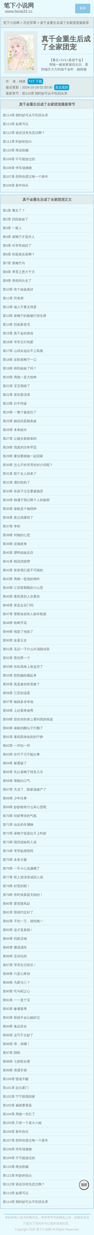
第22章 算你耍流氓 (16, 395)
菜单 (82, 8)
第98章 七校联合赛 (16, 1061)
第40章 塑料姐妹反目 (18, 552)
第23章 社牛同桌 (15, 403)
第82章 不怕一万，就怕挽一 (23, 921)
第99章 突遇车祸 (15, 1070)
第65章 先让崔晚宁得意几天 (23, 772)
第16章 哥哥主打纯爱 (18, 342)
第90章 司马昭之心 (16, 991)
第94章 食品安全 (15, 1026)
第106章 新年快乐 (16, 185)
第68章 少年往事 (15, 798)
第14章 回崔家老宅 (16, 324)
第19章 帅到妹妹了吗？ (20, 368)
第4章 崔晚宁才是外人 (19, 237)
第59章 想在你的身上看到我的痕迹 (28, 719)
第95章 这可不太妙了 (18, 1035)
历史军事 (29, 23)
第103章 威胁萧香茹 (17, 1105)
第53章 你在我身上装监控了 (23, 667)
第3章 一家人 (12, 228)
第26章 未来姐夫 (15, 430)
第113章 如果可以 (16, 124)
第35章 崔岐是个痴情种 (20, 509)
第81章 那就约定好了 (18, 912)
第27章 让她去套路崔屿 (20, 438)
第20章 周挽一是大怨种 (20, 377)
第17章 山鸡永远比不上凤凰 (23, 351)
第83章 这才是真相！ (18, 930)
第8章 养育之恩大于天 (19, 272)
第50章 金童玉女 (15, 640)
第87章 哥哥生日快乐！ (20, 965)
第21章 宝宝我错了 (16, 386)
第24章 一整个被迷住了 (20, 412)
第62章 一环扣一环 (16, 745)
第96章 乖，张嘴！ (16, 1044)
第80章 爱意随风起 (16, 903)
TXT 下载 (35, 81)
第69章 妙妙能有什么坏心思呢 (24, 807)
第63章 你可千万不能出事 (21, 754)
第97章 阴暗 (11, 1053)
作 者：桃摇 (16, 81)
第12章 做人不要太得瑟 (20, 307)
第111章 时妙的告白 (17, 141)
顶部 (84, 1185)
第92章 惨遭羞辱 (15, 1009)
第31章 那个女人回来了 (20, 474)
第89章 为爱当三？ (16, 982)
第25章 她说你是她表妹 (20, 421)
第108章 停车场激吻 (17, 168)
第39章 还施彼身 (15, 544)
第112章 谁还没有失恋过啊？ (24, 133)
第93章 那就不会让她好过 (21, 1017)
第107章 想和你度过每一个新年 (25, 176)
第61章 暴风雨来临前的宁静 (23, 737)
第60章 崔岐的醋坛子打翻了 (23, 728)
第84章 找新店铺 (15, 938)
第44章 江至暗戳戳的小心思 (23, 588)
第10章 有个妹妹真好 (18, 289)
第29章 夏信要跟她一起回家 (23, 456)
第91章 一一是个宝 (16, 1000)
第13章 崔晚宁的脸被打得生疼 (24, 316)
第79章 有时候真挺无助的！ (23, 895)
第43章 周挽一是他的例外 (21, 579)
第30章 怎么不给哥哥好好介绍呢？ (28, 465)
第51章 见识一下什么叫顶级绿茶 (26, 649)
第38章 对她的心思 (16, 535)
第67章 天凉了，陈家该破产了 (24, 789)
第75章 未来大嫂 (15, 860)
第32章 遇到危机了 (16, 482)
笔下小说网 (11, 23)
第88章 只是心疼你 (16, 974)
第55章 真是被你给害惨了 (21, 684)
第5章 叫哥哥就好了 (17, 245)
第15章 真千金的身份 (18, 333)
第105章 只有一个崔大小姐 (22, 1123)
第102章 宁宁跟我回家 (19, 1096)
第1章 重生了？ (14, 210)
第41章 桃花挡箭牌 (16, 561)
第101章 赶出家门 (16, 1088)
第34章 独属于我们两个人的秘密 (26, 500)
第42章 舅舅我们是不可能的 (23, 570)
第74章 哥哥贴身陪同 (18, 851)
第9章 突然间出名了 (17, 280)
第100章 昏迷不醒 (16, 1079)
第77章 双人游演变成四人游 (23, 877)
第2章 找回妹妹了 (15, 219)
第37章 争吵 (11, 526)
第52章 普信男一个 (16, 658)
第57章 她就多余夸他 (18, 702)
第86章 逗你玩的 (15, 956)
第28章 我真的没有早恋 (20, 447)
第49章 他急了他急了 (18, 631)
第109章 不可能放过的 (19, 159)
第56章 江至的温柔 (16, 693)
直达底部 (61, 87)
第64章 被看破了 (15, 763)
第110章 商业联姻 (16, 150)
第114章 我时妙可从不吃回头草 (25, 115)
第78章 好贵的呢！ (16, 886)
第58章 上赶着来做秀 (18, 710)
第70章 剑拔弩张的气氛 (20, 816)
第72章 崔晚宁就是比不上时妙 (24, 833)
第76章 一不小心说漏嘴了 (21, 868)
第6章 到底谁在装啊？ (19, 254)
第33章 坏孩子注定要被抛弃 (23, 491)
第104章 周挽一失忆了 (19, 1114)
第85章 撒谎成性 (15, 947)
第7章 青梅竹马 (14, 263)
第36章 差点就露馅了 (18, 517)
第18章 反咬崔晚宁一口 (20, 359)
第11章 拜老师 (13, 298)
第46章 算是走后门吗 (18, 605)
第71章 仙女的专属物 (18, 824)
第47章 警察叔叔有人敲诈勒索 (24, 614)
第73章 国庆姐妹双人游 (20, 842)
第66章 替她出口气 (16, 781)
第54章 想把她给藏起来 (20, 675)
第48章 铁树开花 (15, 623)
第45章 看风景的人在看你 (21, 596)
